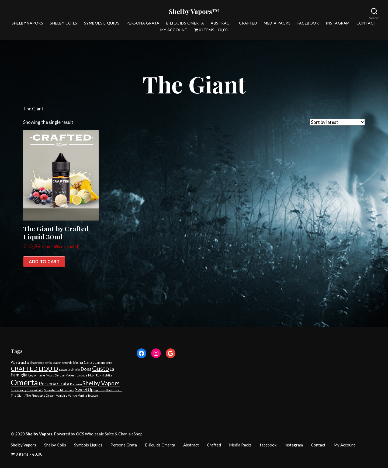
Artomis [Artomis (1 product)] (67, 362)
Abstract (221, 23)
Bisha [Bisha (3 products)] (78, 362)
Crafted (248, 23)
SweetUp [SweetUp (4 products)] (84, 389)
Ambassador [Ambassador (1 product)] (53, 362)
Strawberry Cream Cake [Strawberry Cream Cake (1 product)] (27, 390)
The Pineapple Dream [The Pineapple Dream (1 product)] (40, 395)
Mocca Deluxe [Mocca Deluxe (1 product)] (55, 375)
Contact (366, 23)
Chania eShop (130, 433)
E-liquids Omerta (185, 23)
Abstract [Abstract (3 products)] (18, 362)
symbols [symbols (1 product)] (99, 390)
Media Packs (277, 23)
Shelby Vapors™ (194, 11)
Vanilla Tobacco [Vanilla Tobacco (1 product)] (88, 395)
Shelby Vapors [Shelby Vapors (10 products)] (101, 383)
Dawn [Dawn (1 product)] (63, 369)
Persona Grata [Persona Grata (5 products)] (54, 383)
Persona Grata (143, 23)
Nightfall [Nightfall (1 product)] (107, 375)
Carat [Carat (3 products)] (89, 362)
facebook (308, 23)
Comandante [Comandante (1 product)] (103, 362)
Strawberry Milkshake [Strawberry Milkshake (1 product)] (59, 390)
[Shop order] (337, 122)
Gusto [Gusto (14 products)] (100, 368)
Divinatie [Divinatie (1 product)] (74, 369)
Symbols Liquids (102, 23)
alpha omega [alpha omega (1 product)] (35, 362)
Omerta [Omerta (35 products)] (24, 382)
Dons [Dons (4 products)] (86, 369)
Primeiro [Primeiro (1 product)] (76, 384)
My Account (174, 30)
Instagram (337, 23)
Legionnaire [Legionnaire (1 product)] (36, 375)
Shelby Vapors (27, 23)
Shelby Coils (63, 23)
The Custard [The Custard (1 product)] (113, 390)
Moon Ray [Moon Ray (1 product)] (94, 375)
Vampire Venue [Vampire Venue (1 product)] (66, 395)
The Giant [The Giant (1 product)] (18, 395)
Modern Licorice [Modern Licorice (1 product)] (76, 375)
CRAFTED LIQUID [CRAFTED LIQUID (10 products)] (34, 368)
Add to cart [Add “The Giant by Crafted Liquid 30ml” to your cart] (44, 261)
